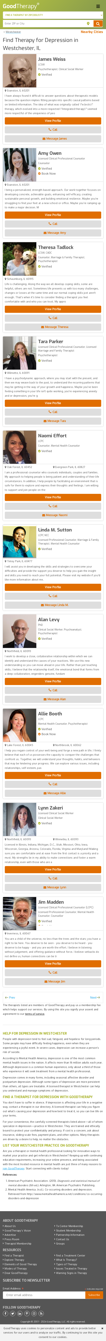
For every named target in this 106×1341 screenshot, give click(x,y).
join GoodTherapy (13, 1168)
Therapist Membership (18, 1243)
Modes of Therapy (16, 1268)
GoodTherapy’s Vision (18, 1230)
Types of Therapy (66, 1264)
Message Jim (55, 981)
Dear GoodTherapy (16, 1272)
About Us (10, 1226)
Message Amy (55, 233)
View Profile (53, 121)
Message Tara (55, 421)
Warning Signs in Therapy (71, 1272)
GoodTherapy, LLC (56, 1321)
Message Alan (55, 699)
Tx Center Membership (69, 1226)
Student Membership (68, 1230)
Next (93, 997)
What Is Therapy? (66, 1259)
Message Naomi (55, 515)
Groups (60, 1243)
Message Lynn (54, 887)
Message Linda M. (54, 605)
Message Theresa (54, 327)
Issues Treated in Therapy (71, 1268)
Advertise (10, 1234)
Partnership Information (70, 1234)
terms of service (35, 1013)
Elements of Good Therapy (21, 1264)
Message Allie (55, 793)
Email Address (13, 1288)
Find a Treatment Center (70, 1255)
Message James (55, 138)
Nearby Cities (92, 32)
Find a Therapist (14, 1255)
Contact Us (62, 1239)
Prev (12, 997)
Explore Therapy (14, 1259)
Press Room (12, 1239)
